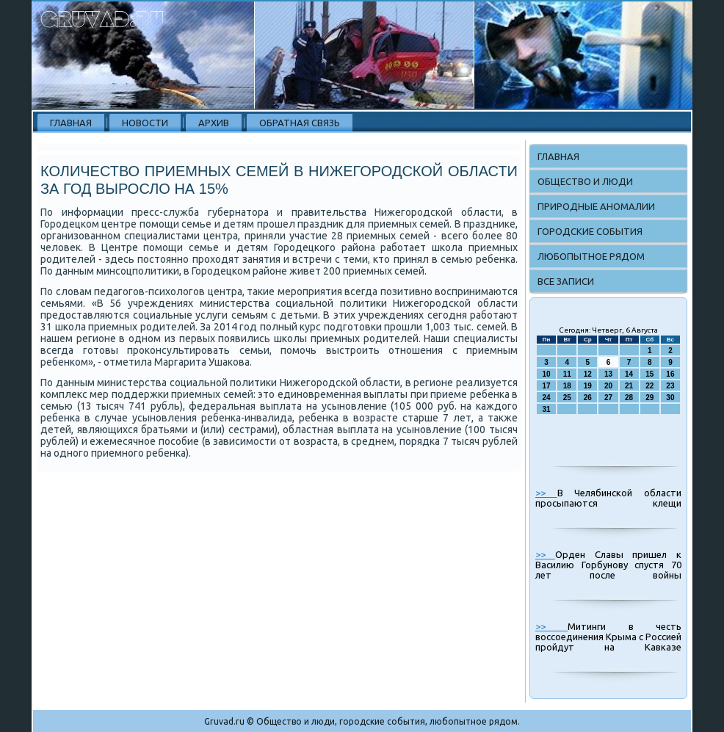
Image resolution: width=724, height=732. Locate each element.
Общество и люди (585, 181)
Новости (145, 122)
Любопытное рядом (591, 256)
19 (588, 386)
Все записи (565, 281)
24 (547, 398)
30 (670, 398)
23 (670, 386)
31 (547, 409)
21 (629, 386)
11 (567, 374)
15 (649, 374)
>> (546, 493)
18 (567, 386)
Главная (71, 122)
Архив (213, 122)
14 (629, 374)
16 (670, 374)
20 (608, 386)
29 (649, 398)
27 (608, 398)
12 (588, 374)
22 (649, 386)
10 (547, 374)
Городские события (589, 231)
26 (588, 398)
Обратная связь (299, 122)
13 (608, 374)
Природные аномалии (596, 206)
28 (629, 398)
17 (547, 386)
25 (567, 398)
